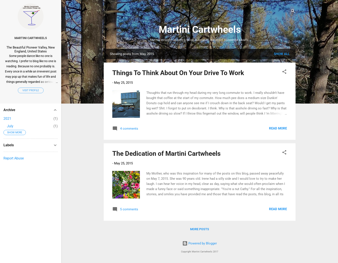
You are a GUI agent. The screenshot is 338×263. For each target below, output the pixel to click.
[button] (284, 72)
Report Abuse (13, 158)
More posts (199, 229)
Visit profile (30, 90)
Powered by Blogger (199, 243)
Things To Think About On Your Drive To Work (178, 73)
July (10, 126)
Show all (281, 54)
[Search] (293, 11)
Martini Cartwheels (200, 29)
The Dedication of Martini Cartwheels (166, 153)
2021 (7, 119)
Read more (278, 128)
